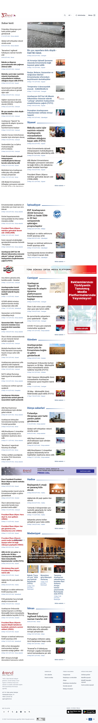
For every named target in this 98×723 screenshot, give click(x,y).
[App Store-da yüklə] (74, 712)
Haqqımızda (66, 674)
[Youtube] (16, 711)
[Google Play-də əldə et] (89, 712)
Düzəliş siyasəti (67, 686)
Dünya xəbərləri (36, 408)
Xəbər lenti (7, 23)
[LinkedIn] (25, 711)
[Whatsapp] (4, 711)
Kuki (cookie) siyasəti (87, 685)
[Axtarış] (65, 15)
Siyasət (31, 122)
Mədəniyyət (33, 533)
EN (87, 719)
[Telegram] (21, 711)
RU (94, 719)
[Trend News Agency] (7, 673)
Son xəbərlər (48, 674)
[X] (12, 711)
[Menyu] (92, 15)
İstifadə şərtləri (85, 674)
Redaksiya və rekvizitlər (70, 677)
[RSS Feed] (29, 711)
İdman (30, 608)
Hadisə (31, 479)
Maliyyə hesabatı (68, 689)
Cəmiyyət (32, 277)
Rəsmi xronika (49, 677)
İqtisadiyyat (33, 204)
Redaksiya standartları (69, 683)
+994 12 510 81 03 (7, 696)
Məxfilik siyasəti (86, 677)
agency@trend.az (7, 699)
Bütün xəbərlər (59, 185)
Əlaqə (64, 680)
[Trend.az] (8, 15)
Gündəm (32, 339)
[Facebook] (8, 711)
